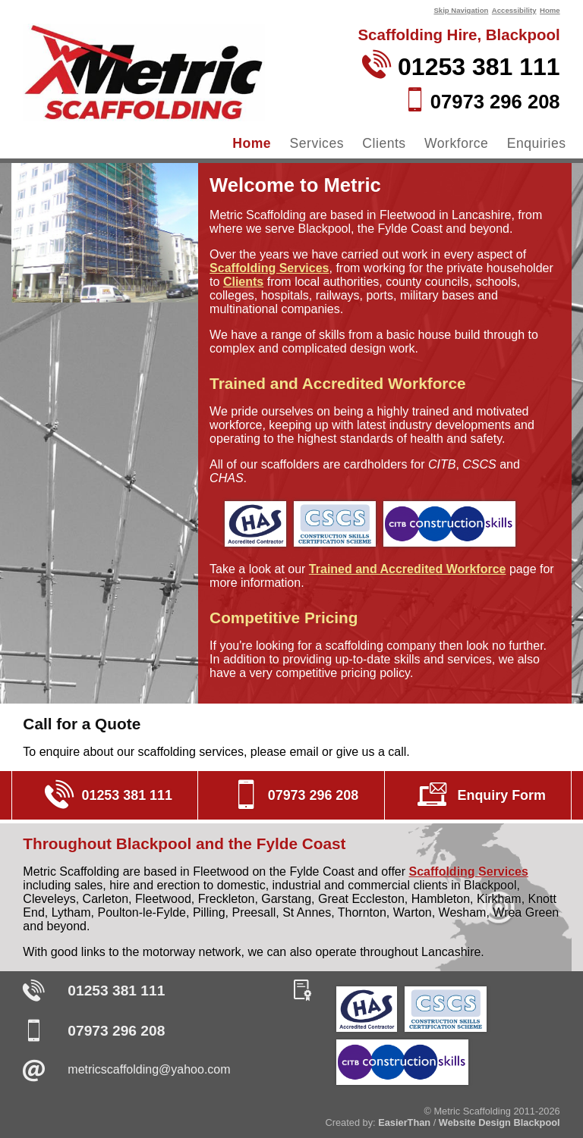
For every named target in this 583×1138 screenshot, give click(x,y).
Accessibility (514, 10)
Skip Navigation (460, 10)
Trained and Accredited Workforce (407, 569)
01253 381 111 (116, 990)
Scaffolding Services (269, 268)
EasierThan (404, 1122)
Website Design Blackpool (499, 1122)
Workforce (456, 143)
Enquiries (536, 143)
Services (317, 143)
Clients (383, 143)
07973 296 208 (116, 1031)
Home (550, 10)
